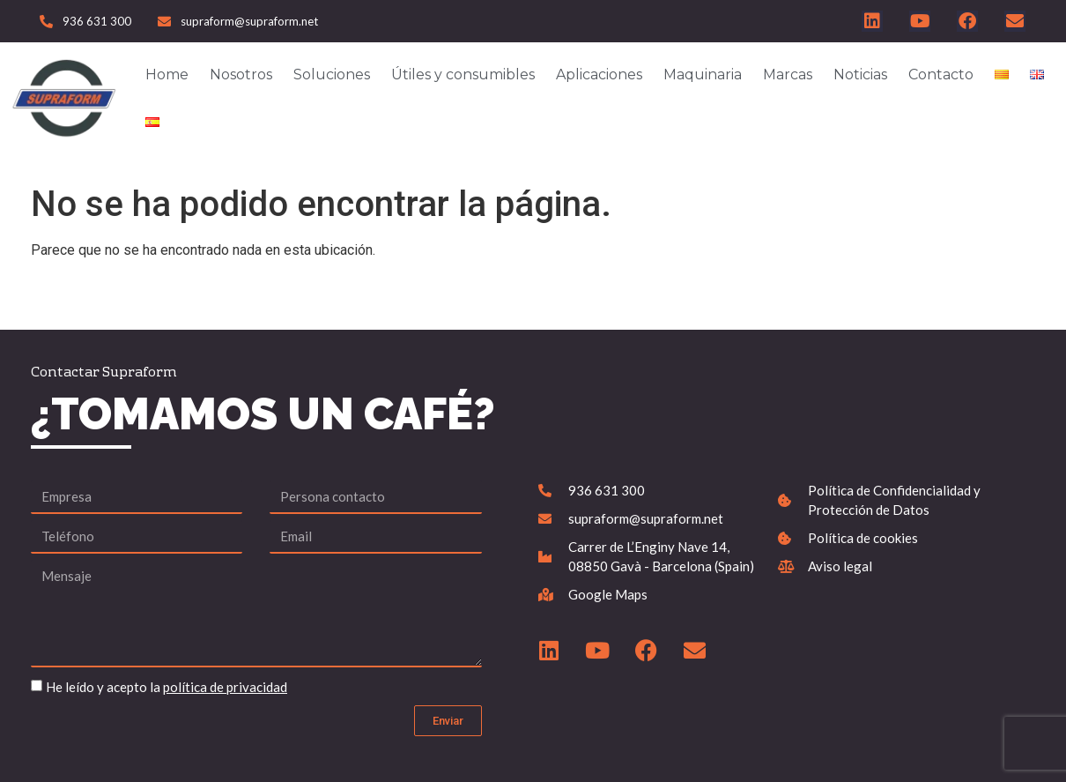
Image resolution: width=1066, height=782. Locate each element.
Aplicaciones (599, 74)
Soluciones (331, 74)
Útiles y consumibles (463, 74)
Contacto (940, 74)
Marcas (787, 74)
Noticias (860, 74)
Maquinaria (702, 74)
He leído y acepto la (166, 687)
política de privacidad (225, 687)
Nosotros (241, 74)
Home (167, 74)
